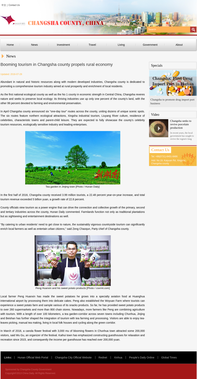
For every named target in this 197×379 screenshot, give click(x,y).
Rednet (103, 357)
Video (155, 114)
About (179, 44)
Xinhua (118, 357)
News (34, 44)
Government (150, 44)
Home (10, 44)
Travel (92, 44)
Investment (63, 44)
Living (121, 44)
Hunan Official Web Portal (33, 357)
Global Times (169, 357)
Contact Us (14, 5)
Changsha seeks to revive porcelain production (180, 124)
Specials (157, 65)
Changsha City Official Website (73, 357)
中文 (4, 5)
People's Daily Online (141, 357)
